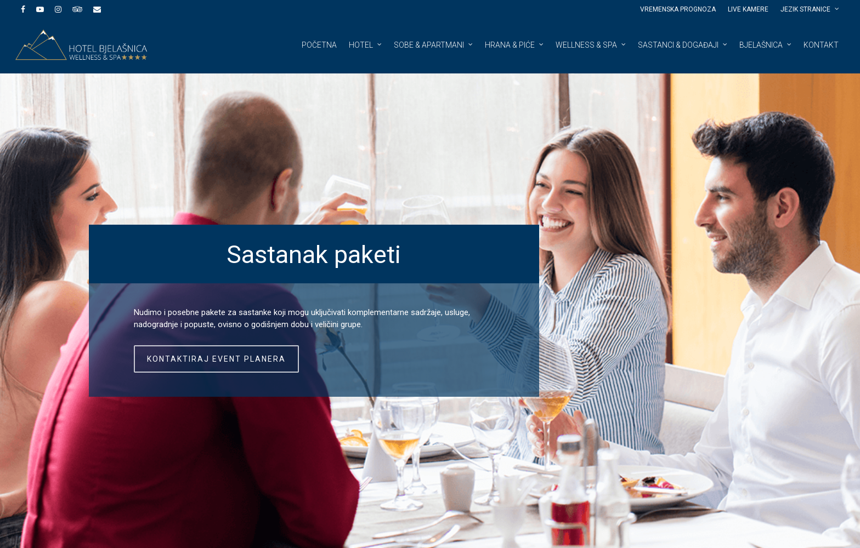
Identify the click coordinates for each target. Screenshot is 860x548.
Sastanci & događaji (683, 44)
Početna (319, 45)
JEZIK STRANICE (810, 9)
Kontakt (821, 45)
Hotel (366, 44)
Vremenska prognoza (678, 9)
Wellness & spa (591, 44)
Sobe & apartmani (434, 44)
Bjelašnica (766, 44)
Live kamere (748, 9)
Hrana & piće (515, 44)
